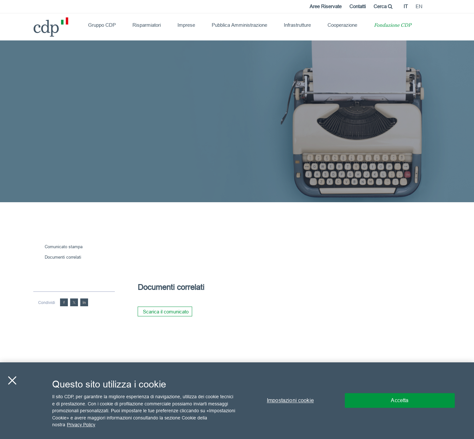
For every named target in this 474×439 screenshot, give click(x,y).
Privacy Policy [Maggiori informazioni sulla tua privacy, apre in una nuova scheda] (81, 424)
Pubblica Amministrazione (239, 25)
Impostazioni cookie (290, 400)
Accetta (399, 400)
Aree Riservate (326, 6)
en (419, 6)
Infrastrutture (297, 25)
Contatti (357, 6)
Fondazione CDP (392, 25)
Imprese (186, 25)
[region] (237, 400)
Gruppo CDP (102, 25)
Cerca (383, 6)
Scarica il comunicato (166, 311)
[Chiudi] (12, 380)
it (406, 6)
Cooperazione (342, 25)
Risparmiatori (146, 25)
